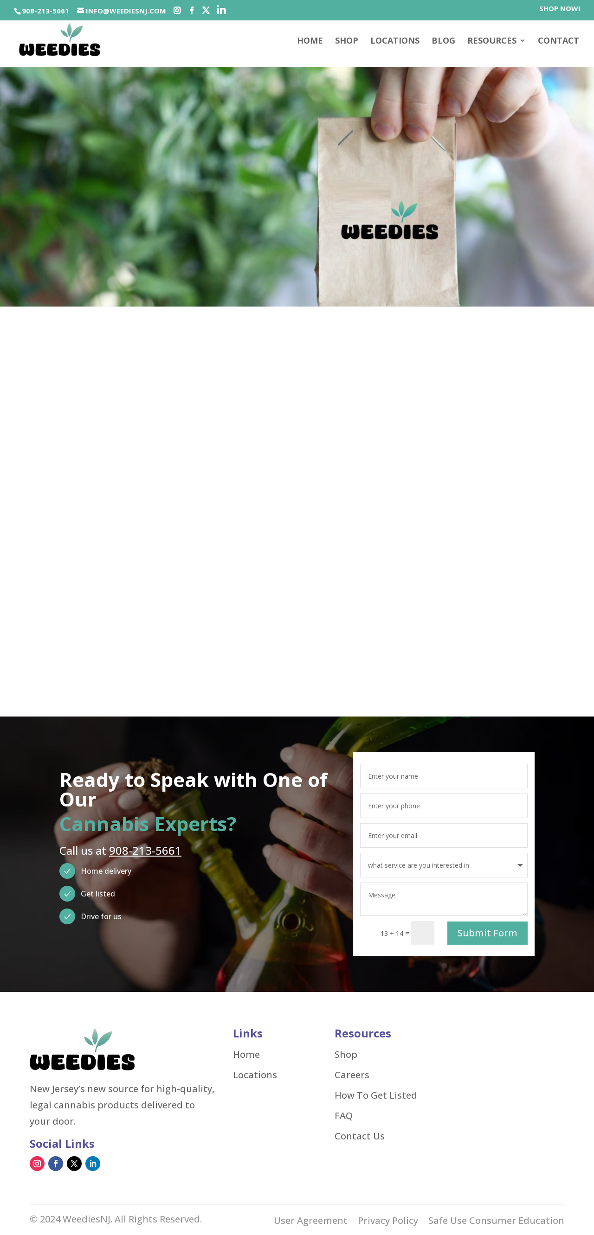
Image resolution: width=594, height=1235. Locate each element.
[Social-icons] (177, 10)
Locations (395, 41)
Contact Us (360, 1135)
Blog (443, 41)
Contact (558, 41)
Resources (492, 41)
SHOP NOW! (559, 9)
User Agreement (311, 1220)
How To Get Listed (376, 1094)
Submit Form (487, 931)
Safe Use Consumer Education (496, 1220)
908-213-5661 (45, 10)
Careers (352, 1074)
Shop (346, 1053)
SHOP (346, 41)
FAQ (344, 1114)
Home (310, 41)
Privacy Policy (388, 1220)
